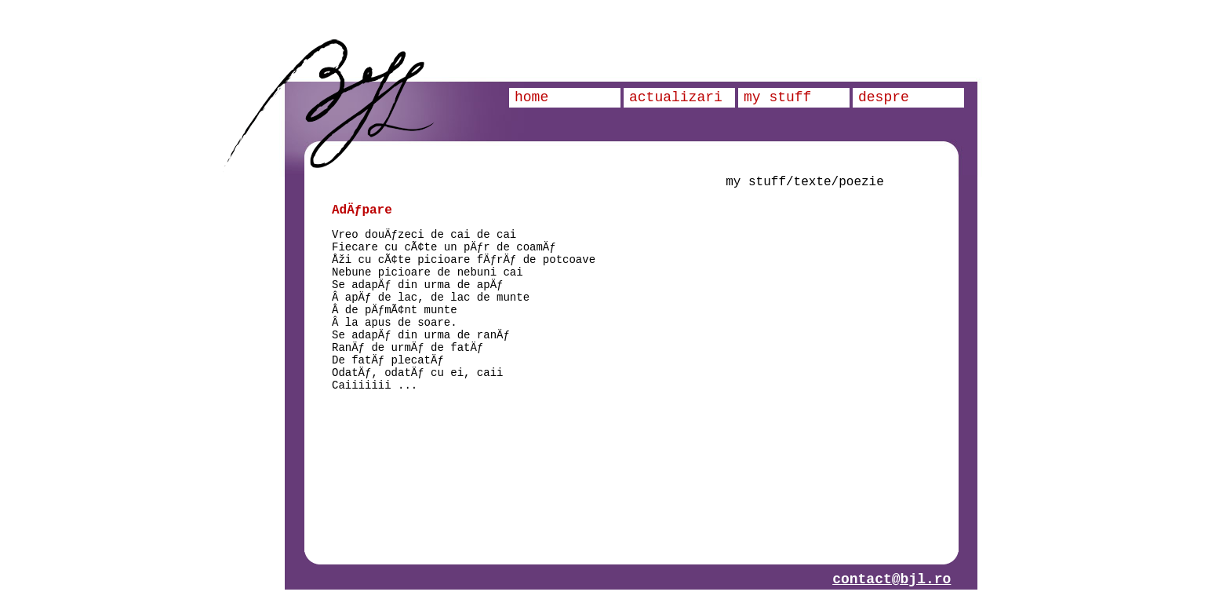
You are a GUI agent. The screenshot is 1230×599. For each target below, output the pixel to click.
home (531, 97)
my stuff (777, 97)
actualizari (675, 97)
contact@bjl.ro (891, 579)
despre (883, 97)
